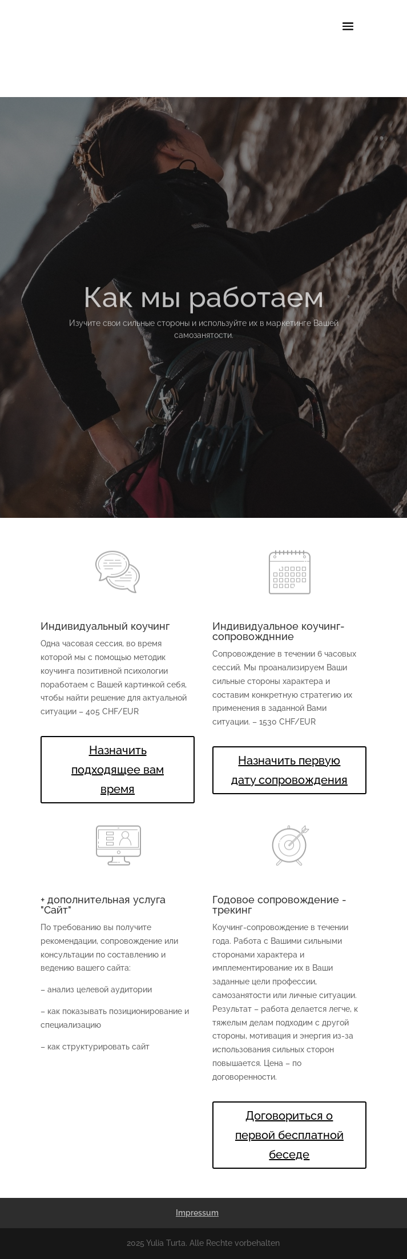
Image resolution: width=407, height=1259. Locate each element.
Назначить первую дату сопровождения (289, 770)
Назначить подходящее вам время (117, 769)
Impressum (197, 1212)
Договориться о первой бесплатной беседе (289, 1135)
